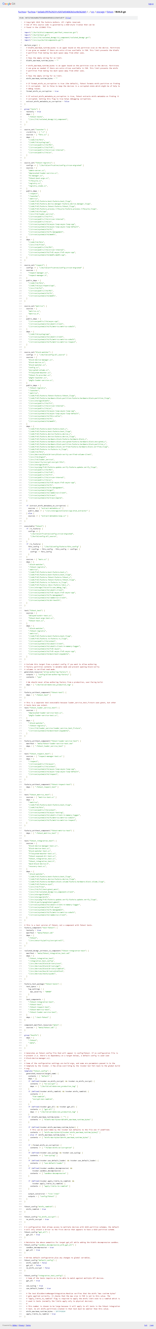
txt (145, 1325)
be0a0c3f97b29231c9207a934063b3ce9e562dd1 (62, 11)
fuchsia (22, 11)
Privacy (21, 1325)
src (92, 11)
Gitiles (14, 1325)
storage (100, 11)
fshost (110, 11)
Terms (28, 1325)
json (152, 1325)
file (68, 18)
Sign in (151, 4)
